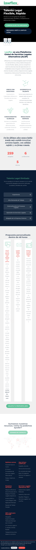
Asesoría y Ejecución (24, 494)
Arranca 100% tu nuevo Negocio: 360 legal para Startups (10, 500)
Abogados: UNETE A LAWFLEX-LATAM (16, 30)
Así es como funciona (24, 468)
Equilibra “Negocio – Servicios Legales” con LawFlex (25, 499)
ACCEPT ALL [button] (21, 547)
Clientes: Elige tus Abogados (16, 24)
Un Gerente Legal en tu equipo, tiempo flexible (11, 527)
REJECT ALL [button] (14, 547)
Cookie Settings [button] (5, 548)
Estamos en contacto (18, 435)
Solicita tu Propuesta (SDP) (18, 406)
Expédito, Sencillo (23, 466)
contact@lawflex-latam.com (7, 394)
